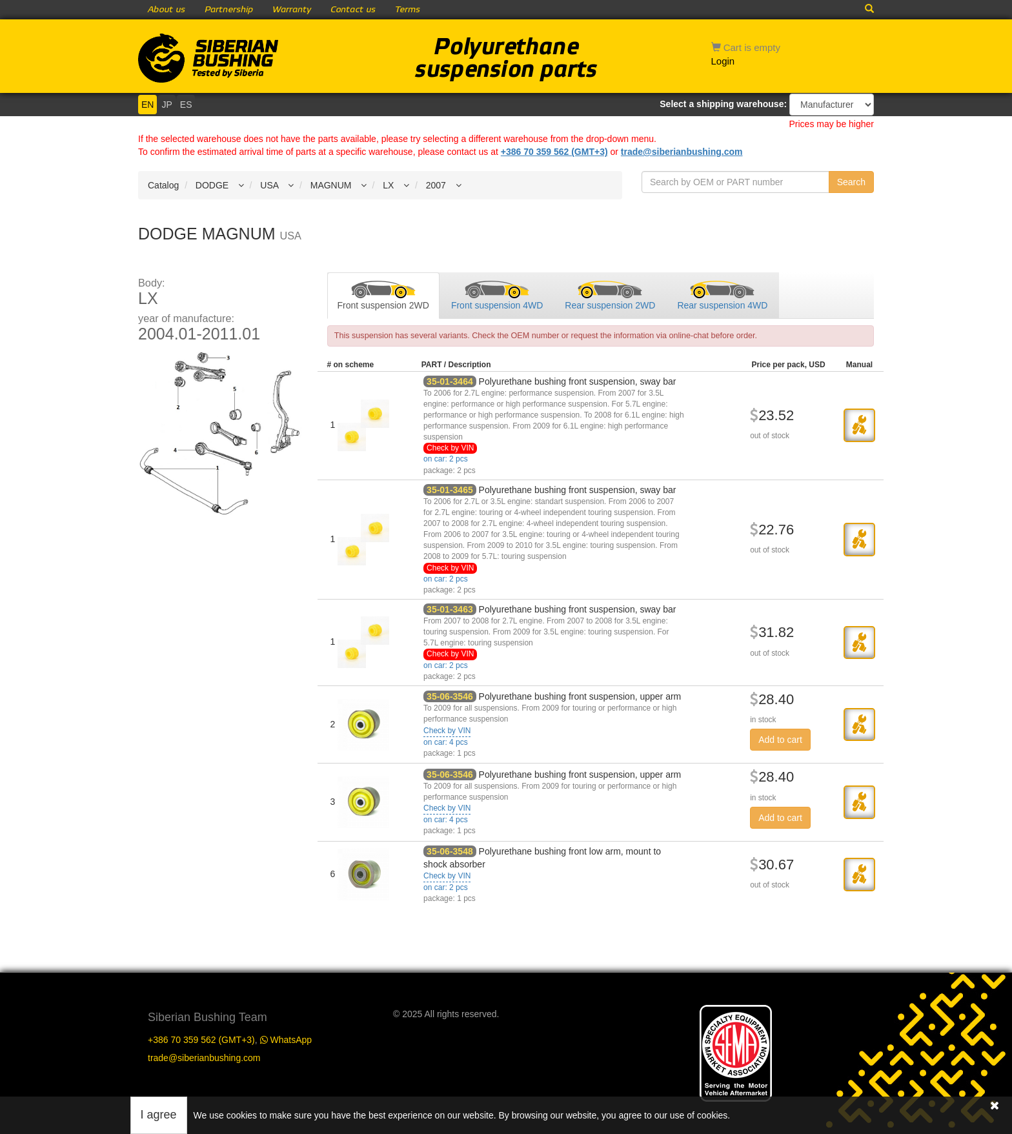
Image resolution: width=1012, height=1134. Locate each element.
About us (166, 10)
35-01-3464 (450, 381)
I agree (159, 1114)
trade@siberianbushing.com (682, 152)
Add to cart (780, 739)
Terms (407, 10)
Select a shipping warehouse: (723, 104)
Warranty (291, 10)
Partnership (229, 10)
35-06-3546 (450, 696)
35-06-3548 (450, 851)
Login (723, 61)
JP (166, 104)
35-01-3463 (450, 609)
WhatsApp (286, 1040)
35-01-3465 (450, 490)
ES (186, 104)
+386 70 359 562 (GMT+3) (554, 152)
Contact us (353, 10)
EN (147, 104)
